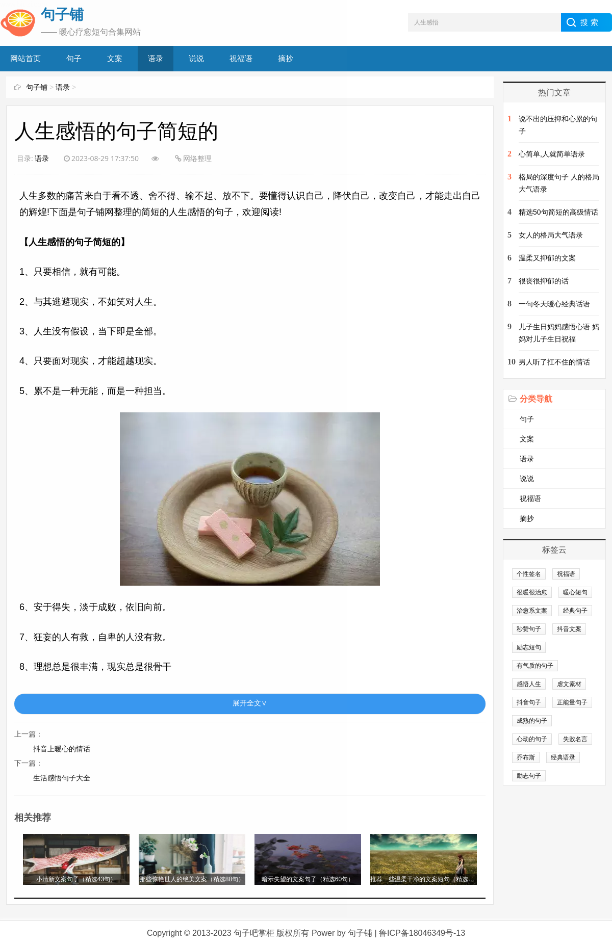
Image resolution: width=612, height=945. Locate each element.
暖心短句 (575, 592)
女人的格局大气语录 (551, 235)
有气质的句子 (535, 665)
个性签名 (529, 574)
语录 (527, 459)
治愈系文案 (532, 610)
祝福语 (530, 498)
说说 (527, 479)
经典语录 (563, 757)
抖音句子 (529, 702)
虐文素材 (569, 684)
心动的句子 (532, 739)
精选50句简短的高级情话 (558, 212)
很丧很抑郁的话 (544, 281)
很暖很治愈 (532, 592)
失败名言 (575, 739)
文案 (527, 439)
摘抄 (527, 518)
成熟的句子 (532, 720)
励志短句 (529, 647)
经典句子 (575, 610)
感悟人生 (529, 684)
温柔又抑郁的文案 (547, 258)
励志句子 (529, 775)
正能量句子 (572, 702)
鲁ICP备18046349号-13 (422, 932)
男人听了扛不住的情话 (554, 362)
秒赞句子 (529, 629)
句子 (527, 419)
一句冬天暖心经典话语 (554, 304)
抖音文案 (569, 629)
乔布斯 (526, 757)
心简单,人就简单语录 (552, 154)
